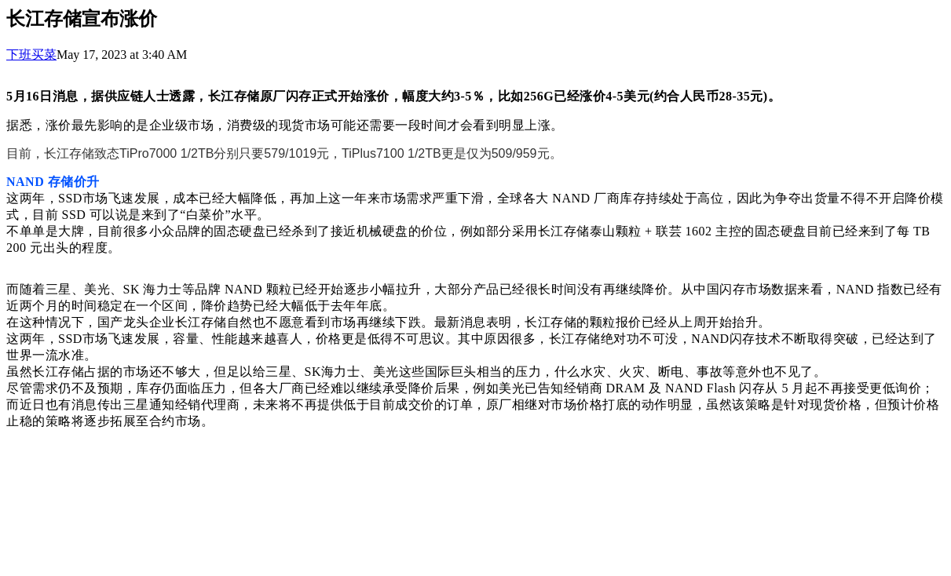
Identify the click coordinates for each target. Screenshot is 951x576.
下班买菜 (31, 54)
